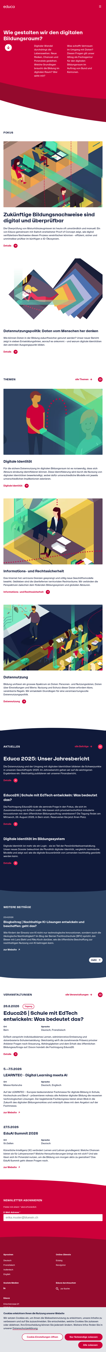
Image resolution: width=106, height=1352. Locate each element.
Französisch (9, 1265)
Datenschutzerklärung (25, 1328)
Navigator (61, 1265)
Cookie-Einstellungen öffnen (42, 1337)
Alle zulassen (90, 1345)
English (6, 1274)
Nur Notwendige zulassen (84, 1337)
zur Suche (63, 1288)
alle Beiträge (82, 746)
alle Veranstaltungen (77, 995)
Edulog (59, 1261)
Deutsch (7, 1261)
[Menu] (100, 6)
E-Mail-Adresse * (11, 1212)
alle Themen (82, 379)
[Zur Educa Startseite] (9, 8)
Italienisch (8, 1270)
